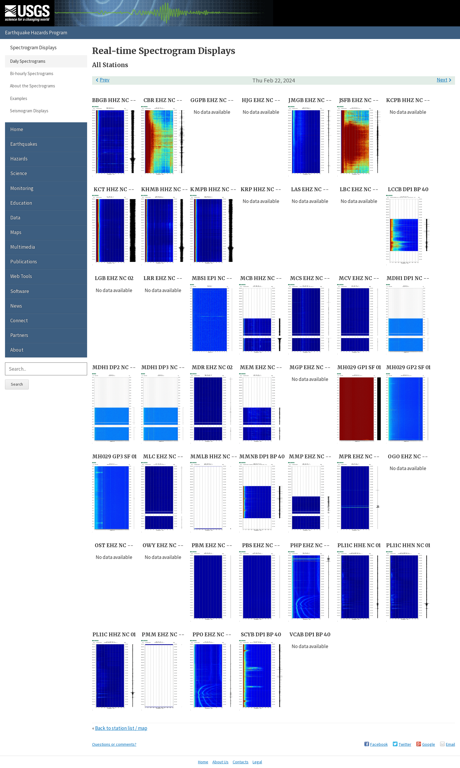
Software (19, 291)
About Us (220, 761)
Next (445, 80)
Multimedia (22, 247)
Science (18, 173)
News (16, 306)
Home (16, 129)
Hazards (19, 158)
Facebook (379, 744)
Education (21, 203)
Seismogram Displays (29, 110)
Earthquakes (23, 144)
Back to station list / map (121, 728)
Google (428, 744)
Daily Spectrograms (27, 61)
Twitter (405, 744)
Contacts (240, 761)
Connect (19, 320)
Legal (257, 761)
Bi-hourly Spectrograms (31, 73)
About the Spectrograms (32, 86)
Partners (19, 335)
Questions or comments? (114, 744)
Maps (15, 232)
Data (15, 217)
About (16, 350)
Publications (23, 261)
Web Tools (21, 276)
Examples (18, 98)
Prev (101, 80)
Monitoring (21, 188)
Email (450, 744)
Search (17, 384)
